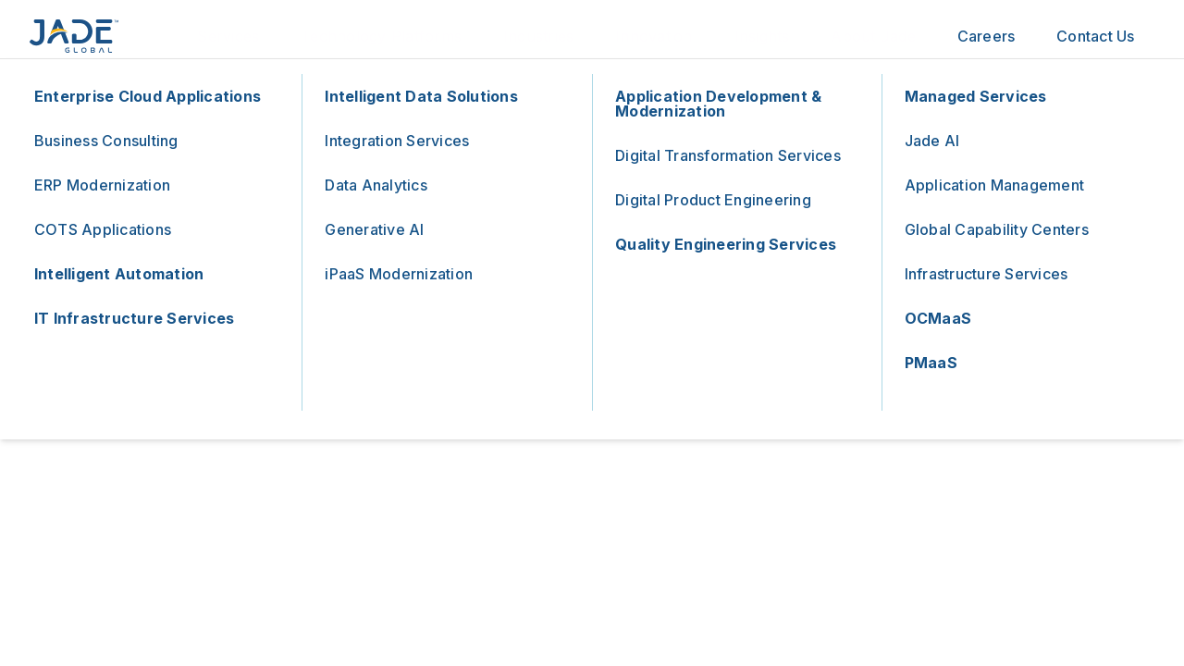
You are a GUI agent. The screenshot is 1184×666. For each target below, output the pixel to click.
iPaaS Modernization (399, 274)
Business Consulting (106, 140)
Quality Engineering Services (725, 244)
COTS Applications (102, 229)
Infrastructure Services (986, 274)
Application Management (995, 185)
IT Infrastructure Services (134, 318)
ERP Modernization (102, 185)
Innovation (654, 36)
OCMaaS (938, 318)
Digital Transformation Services (728, 155)
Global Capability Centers (997, 229)
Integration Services (397, 140)
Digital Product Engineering (713, 200)
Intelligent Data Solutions (421, 96)
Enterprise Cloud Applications (147, 96)
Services (228, 36)
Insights (762, 36)
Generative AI (374, 229)
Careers (986, 36)
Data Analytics (376, 185)
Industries (538, 36)
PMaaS (931, 362)
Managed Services (976, 96)
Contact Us (1095, 36)
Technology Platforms (381, 36)
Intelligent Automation (119, 274)
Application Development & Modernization (718, 103)
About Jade (873, 36)
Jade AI (932, 140)
